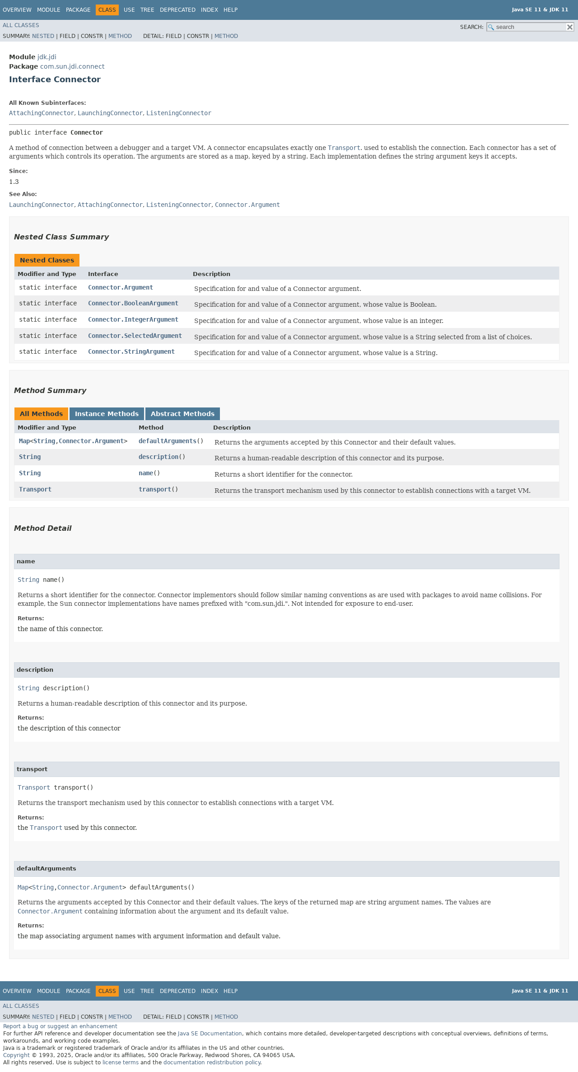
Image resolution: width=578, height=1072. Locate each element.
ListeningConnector (178, 113)
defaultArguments (167, 441)
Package (78, 10)
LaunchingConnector (110, 113)
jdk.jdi (46, 57)
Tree (147, 10)
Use (129, 10)
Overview (17, 10)
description (158, 456)
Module (49, 10)
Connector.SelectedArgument (135, 335)
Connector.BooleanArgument (133, 303)
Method (120, 36)
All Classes (21, 25)
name (146, 473)
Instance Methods (107, 413)
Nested (43, 36)
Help (231, 10)
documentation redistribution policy (211, 1062)
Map (24, 441)
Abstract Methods (182, 413)
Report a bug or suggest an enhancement (60, 1026)
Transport (35, 489)
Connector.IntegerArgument (133, 319)
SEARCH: (472, 27)
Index (209, 10)
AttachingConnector (41, 113)
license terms (121, 1062)
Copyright (16, 1055)
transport (155, 489)
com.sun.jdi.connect (72, 66)
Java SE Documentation (210, 1033)
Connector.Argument (120, 287)
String (44, 441)
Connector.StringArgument (131, 351)
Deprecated (178, 10)
